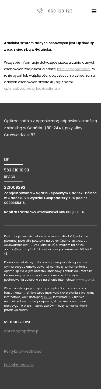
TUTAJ (48, 297)
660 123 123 (60, 11)
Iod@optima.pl (48, 88)
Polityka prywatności (23, 351)
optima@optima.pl (19, 88)
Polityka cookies (19, 365)
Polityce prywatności (73, 69)
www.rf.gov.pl (85, 280)
